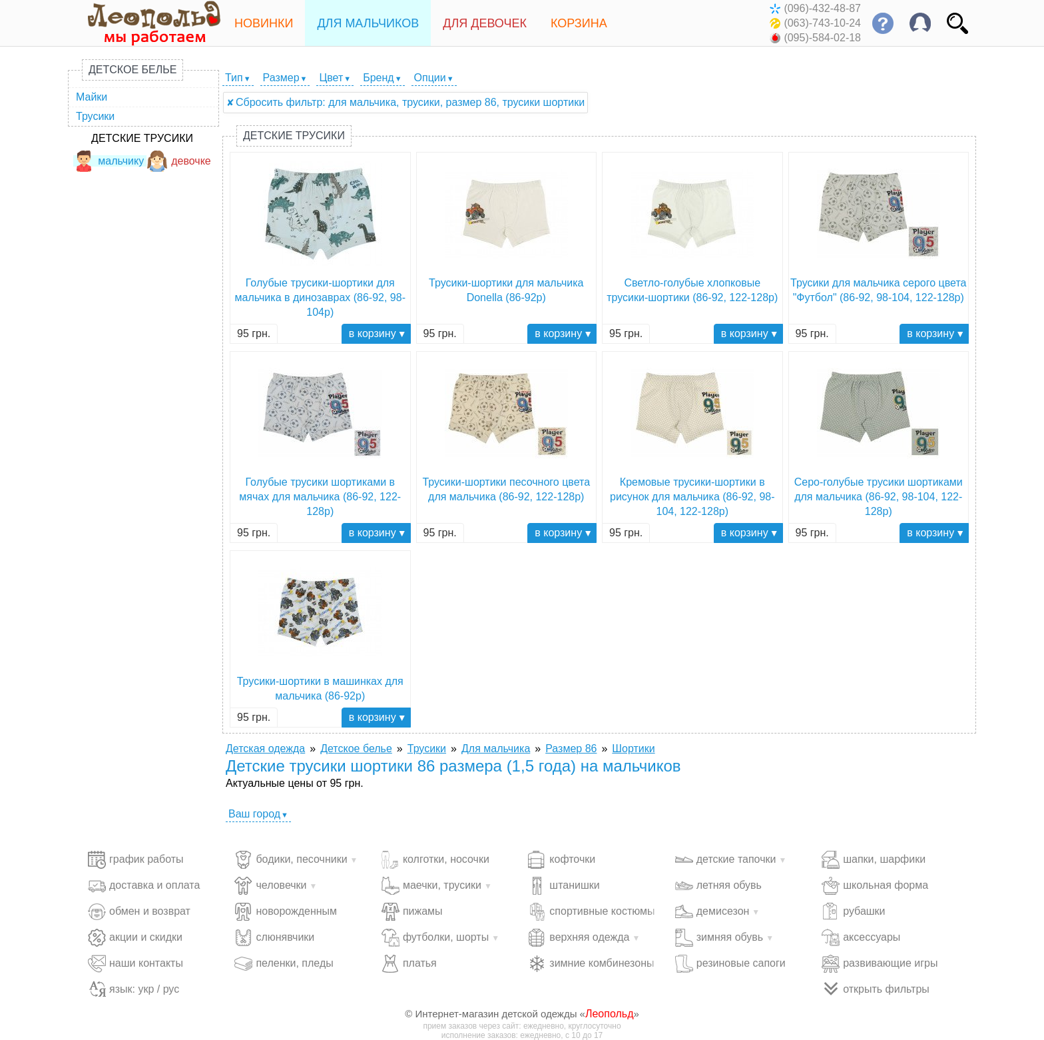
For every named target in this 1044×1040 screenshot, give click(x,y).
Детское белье (132, 69)
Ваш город (254, 813)
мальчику (108, 161)
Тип (234, 77)
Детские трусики (142, 138)
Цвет (331, 77)
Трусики (95, 116)
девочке (178, 161)
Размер (281, 77)
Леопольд (609, 1013)
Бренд (378, 77)
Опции (430, 77)
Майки (91, 97)
